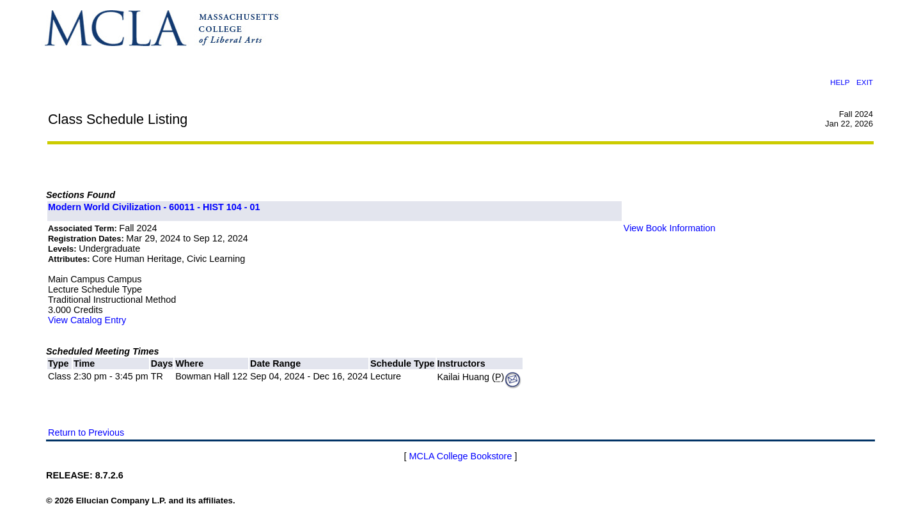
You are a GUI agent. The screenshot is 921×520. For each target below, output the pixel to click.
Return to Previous (86, 432)
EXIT (864, 82)
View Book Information (670, 228)
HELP (839, 82)
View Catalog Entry (87, 320)
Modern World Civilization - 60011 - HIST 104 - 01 (154, 207)
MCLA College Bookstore (460, 456)
